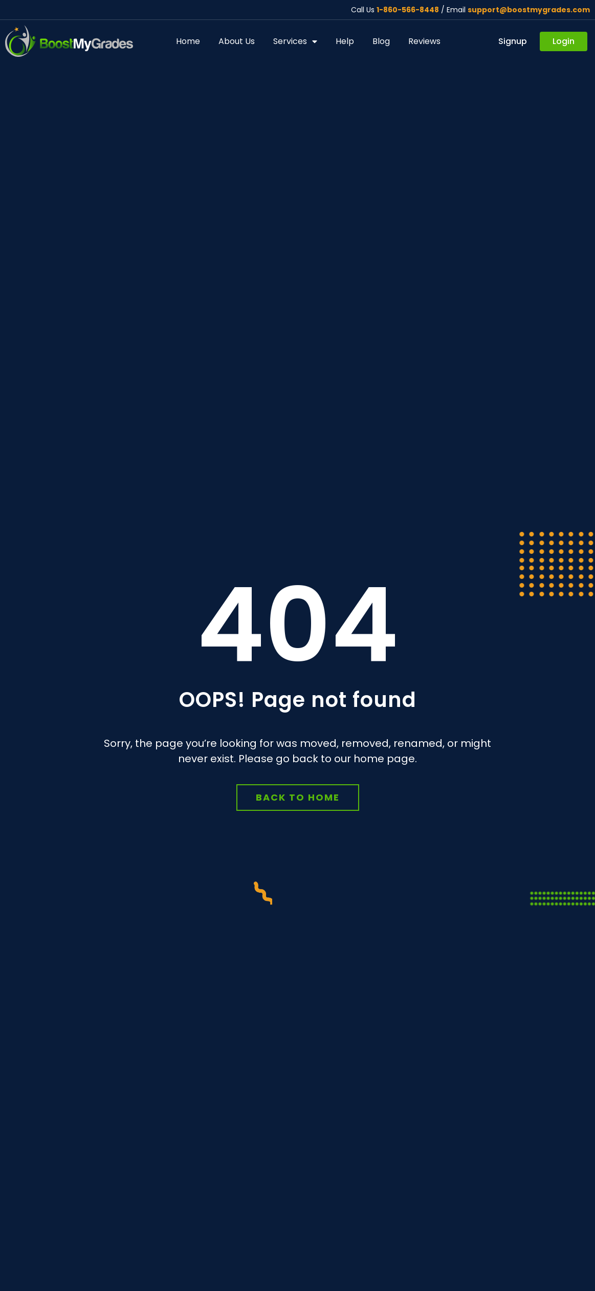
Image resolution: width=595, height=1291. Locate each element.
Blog (381, 41)
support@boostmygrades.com (529, 10)
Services (295, 41)
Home (188, 41)
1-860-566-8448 (408, 10)
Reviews (424, 41)
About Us (236, 41)
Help (345, 41)
